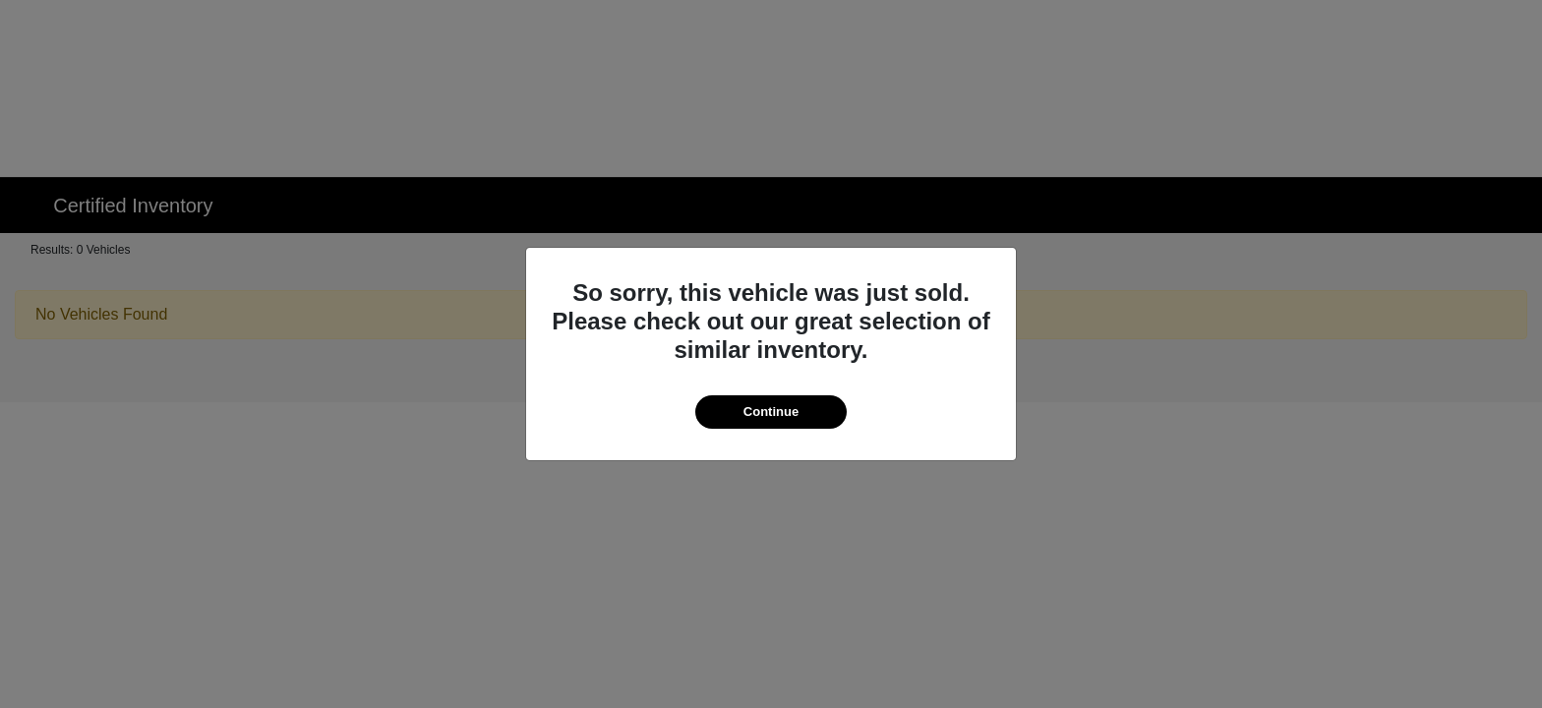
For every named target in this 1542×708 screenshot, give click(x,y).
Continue (771, 411)
